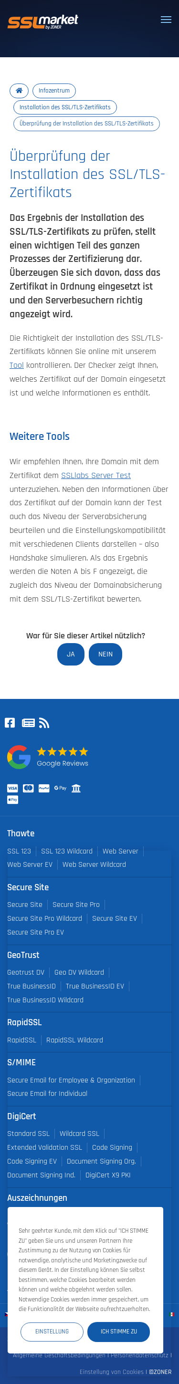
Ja (71, 654)
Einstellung (52, 1331)
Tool (17, 365)
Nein (105, 654)
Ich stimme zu (119, 1331)
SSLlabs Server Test (96, 475)
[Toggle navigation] (166, 19)
